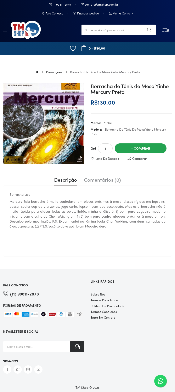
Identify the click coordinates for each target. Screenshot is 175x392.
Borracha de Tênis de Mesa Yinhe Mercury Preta (105, 72)
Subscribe (77, 346)
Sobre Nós (98, 294)
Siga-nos (10, 361)
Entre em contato (103, 317)
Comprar (142, 148)
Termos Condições (104, 311)
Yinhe (108, 122)
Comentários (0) (102, 179)
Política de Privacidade (107, 306)
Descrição (65, 179)
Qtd (93, 148)
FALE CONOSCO (15, 285)
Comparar (139, 158)
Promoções (54, 72)
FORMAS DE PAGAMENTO (22, 305)
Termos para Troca (104, 300)
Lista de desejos (107, 158)
